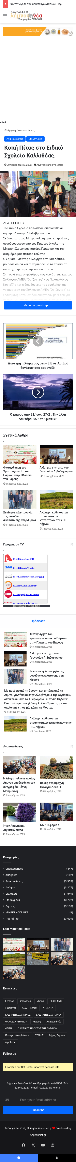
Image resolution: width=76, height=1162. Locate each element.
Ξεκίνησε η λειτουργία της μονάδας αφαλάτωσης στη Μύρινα (47, 675)
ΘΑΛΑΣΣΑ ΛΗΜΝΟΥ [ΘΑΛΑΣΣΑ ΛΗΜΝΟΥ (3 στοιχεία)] (16, 1021)
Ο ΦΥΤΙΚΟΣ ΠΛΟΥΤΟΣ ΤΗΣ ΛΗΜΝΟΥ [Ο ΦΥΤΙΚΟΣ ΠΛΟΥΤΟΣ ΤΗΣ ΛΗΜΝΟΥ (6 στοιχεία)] (37, 1028)
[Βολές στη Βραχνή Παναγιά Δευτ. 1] (56, 767)
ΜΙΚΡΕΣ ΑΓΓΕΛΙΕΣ (16, 912)
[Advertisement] (38, 80)
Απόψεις (10, 887)
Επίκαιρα (11, 893)
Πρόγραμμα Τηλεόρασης (26, 605)
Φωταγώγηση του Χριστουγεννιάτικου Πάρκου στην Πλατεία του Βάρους (48, 638)
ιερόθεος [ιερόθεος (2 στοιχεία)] (10, 1042)
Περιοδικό (12, 918)
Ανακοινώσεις (26, 130)
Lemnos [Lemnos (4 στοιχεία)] (9, 1001)
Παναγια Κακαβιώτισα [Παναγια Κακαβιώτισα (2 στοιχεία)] (17, 1035)
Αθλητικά (11, 874)
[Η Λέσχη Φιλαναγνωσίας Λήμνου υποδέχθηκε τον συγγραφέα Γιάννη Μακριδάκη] (19, 765)
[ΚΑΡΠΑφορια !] (56, 812)
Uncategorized (14, 868)
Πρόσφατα (38, 621)
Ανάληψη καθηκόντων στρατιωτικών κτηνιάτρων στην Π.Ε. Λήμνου (51, 722)
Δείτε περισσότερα (38, 305)
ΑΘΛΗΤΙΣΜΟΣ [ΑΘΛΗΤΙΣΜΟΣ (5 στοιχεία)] (29, 1008)
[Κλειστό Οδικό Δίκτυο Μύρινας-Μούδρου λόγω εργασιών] (38, 958)
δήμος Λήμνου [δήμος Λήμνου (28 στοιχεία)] (57, 1035)
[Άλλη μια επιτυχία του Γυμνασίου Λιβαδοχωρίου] (56, 454)
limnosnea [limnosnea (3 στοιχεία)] (25, 1001)
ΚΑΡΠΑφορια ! (49, 825)
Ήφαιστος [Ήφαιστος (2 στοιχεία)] (10, 1008)
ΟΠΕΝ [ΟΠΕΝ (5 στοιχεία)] (8, 1028)
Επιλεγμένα (35, 138)
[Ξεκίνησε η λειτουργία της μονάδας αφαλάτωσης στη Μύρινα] (19, 499)
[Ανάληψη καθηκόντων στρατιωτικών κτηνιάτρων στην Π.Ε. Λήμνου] (56, 499)
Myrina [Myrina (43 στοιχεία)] (40, 1001)
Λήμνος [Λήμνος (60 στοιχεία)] (37, 1021)
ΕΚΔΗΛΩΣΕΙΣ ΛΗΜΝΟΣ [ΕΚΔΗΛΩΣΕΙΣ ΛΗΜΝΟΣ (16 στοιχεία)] (18, 1014)
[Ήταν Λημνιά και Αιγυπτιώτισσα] (19, 812)
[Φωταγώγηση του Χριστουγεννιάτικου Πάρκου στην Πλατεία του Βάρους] (19, 454)
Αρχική (10, 130)
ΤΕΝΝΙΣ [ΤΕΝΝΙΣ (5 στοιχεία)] (39, 1035)
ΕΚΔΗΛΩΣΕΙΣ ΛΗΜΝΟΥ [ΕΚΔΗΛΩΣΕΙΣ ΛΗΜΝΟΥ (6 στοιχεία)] (49, 1014)
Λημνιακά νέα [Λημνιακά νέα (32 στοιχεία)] (53, 1021)
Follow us (9, 1053)
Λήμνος (10, 906)
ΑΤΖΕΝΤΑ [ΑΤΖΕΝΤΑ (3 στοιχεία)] (48, 1008)
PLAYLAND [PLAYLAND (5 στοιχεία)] (56, 1001)
